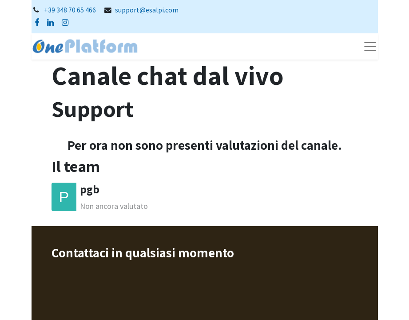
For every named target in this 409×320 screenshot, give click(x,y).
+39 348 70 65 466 (70, 10)
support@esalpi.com (147, 10)
